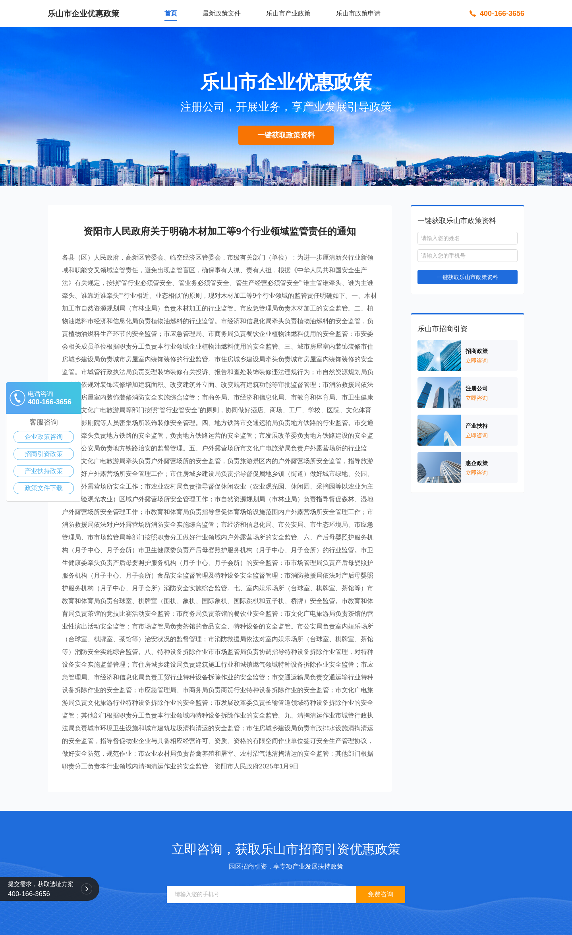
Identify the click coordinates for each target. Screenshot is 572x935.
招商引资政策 (44, 453)
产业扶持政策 (44, 471)
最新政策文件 (222, 13)
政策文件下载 (44, 488)
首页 (170, 13)
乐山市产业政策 (288, 13)
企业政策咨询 (44, 436)
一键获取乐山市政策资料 (467, 277)
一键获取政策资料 (286, 135)
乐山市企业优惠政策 (83, 13)
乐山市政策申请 (358, 13)
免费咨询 (380, 894)
